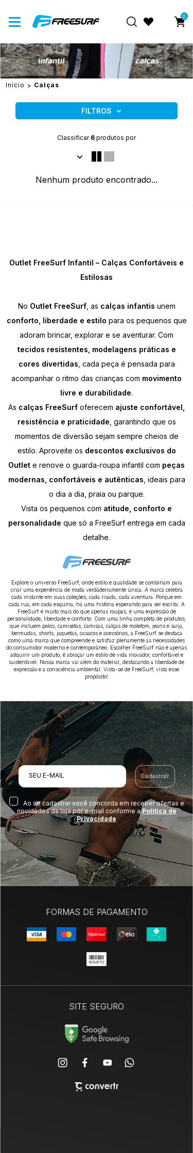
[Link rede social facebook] (85, 1062)
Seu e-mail (46, 775)
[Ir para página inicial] (15, 85)
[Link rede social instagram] (63, 1062)
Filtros (96, 110)
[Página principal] (65, 21)
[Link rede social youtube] (107, 1062)
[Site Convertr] (96, 1086)
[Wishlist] (149, 22)
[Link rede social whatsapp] (129, 1062)
